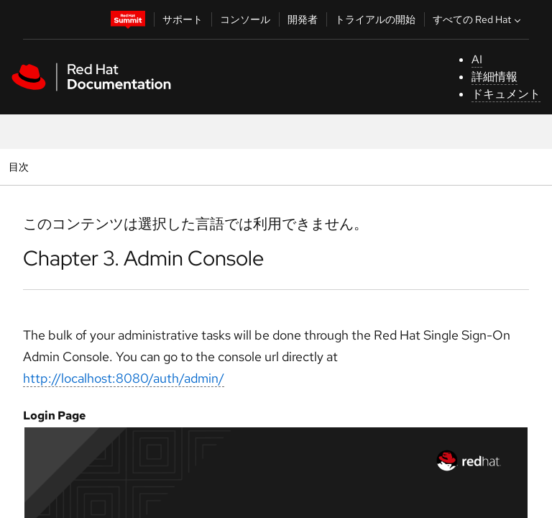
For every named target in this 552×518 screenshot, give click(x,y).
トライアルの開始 (375, 19)
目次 (20, 166)
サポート (182, 19)
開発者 (303, 19)
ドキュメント (506, 93)
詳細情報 (495, 76)
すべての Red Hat (478, 19)
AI (477, 59)
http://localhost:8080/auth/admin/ (123, 378)
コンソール (245, 19)
